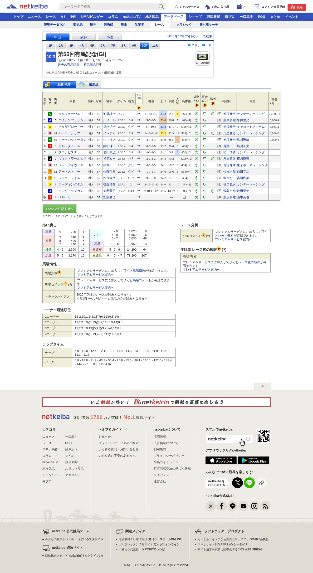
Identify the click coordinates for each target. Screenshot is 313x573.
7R (113, 45)
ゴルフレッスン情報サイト (149, 544)
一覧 (209, 45)
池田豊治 (243, 191)
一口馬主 (246, 17)
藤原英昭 (229, 120)
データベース (174, 16)
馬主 (124, 24)
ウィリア (109, 139)
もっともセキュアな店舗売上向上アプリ (233, 539)
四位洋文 (109, 178)
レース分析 (226, 235)
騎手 (93, 24)
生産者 (139, 24)
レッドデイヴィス (71, 165)
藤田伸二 (109, 146)
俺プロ (230, 17)
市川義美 (243, 158)
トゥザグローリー (71, 126)
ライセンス (161, 475)
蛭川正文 (243, 146)
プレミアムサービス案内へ (95, 274)
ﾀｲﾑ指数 (139, 99)
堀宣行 (228, 178)
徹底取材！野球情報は (150, 539)
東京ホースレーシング (252, 165)
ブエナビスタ (68, 152)
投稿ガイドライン (166, 462)
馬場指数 (139, 270)
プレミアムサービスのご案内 (118, 443)
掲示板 (93, 85)
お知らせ (104, 436)
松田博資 (229, 152)
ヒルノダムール (69, 146)
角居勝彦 (229, 133)
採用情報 (160, 436)
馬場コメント (142, 280)
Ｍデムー (109, 158)
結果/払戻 (64, 85)
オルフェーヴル (69, 114)
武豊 (106, 165)
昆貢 (226, 146)
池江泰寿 (229, 114)
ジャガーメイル (69, 178)
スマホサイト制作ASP (223, 544)
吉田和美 (243, 178)
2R (61, 45)
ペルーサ (65, 197)
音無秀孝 (229, 165)
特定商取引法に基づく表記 (172, 468)
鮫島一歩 (229, 191)
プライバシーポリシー (169, 455)
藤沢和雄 (229, 197)
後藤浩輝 (109, 184)
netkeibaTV (132, 17)
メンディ (109, 133)
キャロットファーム (251, 126)
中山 (57, 37)
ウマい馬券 (50, 449)
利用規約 (160, 449)
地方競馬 (152, 17)
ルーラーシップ (69, 133)
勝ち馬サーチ (209, 24)
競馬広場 (71, 449)
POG (261, 17)
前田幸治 (243, 171)
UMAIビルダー (92, 17)
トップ (18, 17)
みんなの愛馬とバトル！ (74, 539)
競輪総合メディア (74, 555)
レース (51, 17)
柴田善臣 (109, 191)
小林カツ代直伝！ (142, 549)
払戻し (196, 45)
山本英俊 (243, 197)
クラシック (184, 24)
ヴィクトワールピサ (72, 158)
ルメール (109, 120)
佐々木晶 (229, 171)
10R (144, 45)
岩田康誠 (109, 152)
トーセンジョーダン (72, 139)
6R (103, 45)
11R (155, 45)
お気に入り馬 (74, 468)
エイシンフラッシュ (72, 120)
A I (63, 17)
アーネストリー (69, 171)
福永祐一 (109, 126)
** (138, 114)
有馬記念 (89, 64)
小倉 (110, 37)
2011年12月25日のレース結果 (189, 36)
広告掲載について (166, 443)
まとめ (275, 17)
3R (71, 45)
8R (124, 45)
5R (92, 45)
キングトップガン (71, 191)
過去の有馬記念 (68, 64)
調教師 (108, 24)
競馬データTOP (55, 24)
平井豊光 (243, 120)
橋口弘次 (229, 184)
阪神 (83, 37)
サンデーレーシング (251, 114)
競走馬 (78, 24)
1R (51, 45)
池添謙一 (109, 114)
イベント (291, 17)
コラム (113, 17)
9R (134, 45)
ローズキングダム (71, 184)
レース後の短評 (249, 262)
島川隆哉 (243, 139)
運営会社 (160, 481)
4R (82, 45)
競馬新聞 (213, 17)
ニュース (34, 17)
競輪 (296, 7)
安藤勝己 (109, 197)
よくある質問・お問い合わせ (118, 449)
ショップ (195, 17)
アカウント (73, 475)
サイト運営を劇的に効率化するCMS (230, 549)
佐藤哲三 (109, 171)
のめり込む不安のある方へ (117, 455)
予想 (73, 17)
